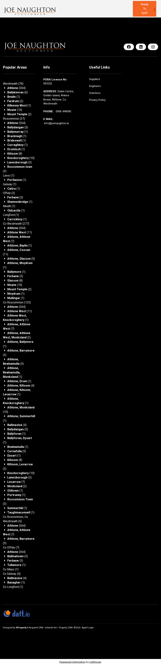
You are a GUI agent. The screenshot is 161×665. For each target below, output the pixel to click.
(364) (16, 88)
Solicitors (95, 93)
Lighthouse (95, 662)
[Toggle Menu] (154, 9)
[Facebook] (129, 47)
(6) (17, 92)
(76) (13, 83)
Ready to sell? (145, 9)
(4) (20, 385)
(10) (14, 110)
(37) (14, 118)
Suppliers (94, 79)
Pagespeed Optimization (72, 662)
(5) (17, 127)
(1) (13, 96)
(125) (17, 302)
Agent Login (88, 627)
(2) (15, 101)
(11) (19, 232)
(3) (19, 162)
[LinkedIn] (141, 47)
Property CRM (66, 627)
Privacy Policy (97, 100)
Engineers (95, 86)
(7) (16, 482)
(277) (16, 223)
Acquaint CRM (36, 627)
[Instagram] (153, 47)
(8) (14, 153)
